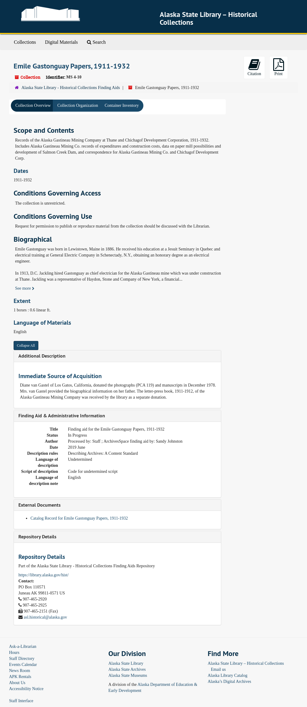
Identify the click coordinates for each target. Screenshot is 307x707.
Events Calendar (23, 664)
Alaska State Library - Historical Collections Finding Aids (70, 87)
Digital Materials (61, 42)
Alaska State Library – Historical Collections (246, 663)
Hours (14, 652)
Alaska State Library (125, 663)
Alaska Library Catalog (227, 675)
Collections (25, 42)
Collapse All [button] (26, 345)
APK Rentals (20, 676)
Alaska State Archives (127, 669)
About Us (17, 682)
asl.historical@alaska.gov (45, 617)
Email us (218, 669)
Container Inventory (122, 105)
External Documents (39, 505)
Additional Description (42, 356)
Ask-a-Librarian (22, 646)
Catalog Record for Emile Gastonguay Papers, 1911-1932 (79, 518)
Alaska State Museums (127, 675)
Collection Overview (33, 105)
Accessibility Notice (26, 688)
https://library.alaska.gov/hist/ (43, 575)
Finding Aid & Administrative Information (61, 415)
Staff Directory (21, 658)
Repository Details (37, 536)
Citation (254, 67)
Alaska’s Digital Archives (229, 681)
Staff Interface (21, 701)
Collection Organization (77, 105)
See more (24, 288)
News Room (19, 670)
